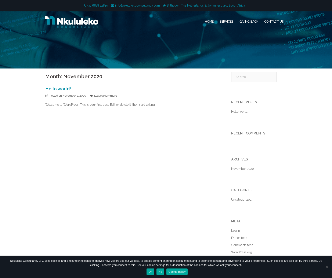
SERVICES (227, 21)
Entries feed (239, 238)
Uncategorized (241, 199)
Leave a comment (105, 95)
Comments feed (242, 245)
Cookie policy (177, 271)
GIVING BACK (248, 21)
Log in (235, 230)
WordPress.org (241, 252)
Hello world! (58, 88)
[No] (327, 267)
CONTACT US (274, 21)
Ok (150, 271)
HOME (209, 21)
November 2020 (242, 168)
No (160, 271)
